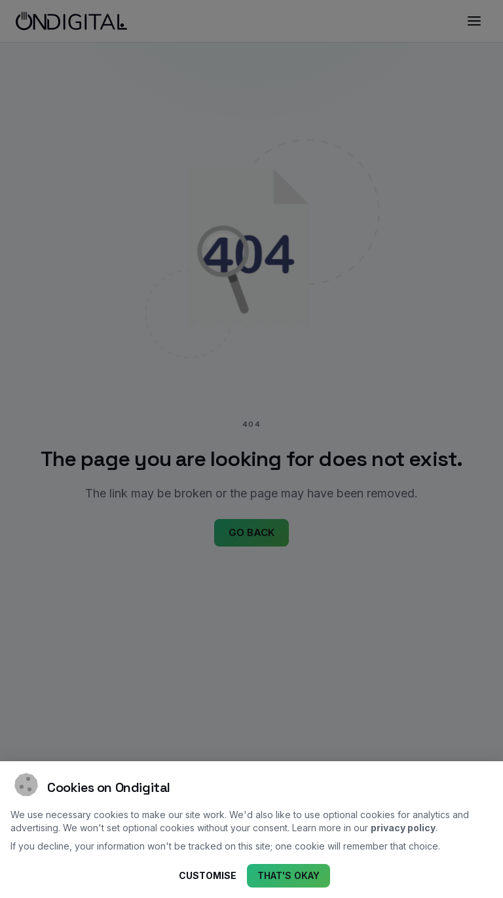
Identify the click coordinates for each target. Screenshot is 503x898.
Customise (208, 876)
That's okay (288, 876)
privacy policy (403, 827)
